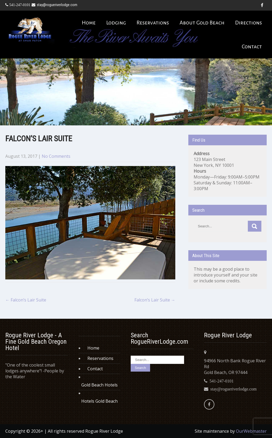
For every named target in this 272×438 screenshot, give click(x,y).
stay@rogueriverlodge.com (54, 5)
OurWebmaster (251, 431)
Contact (252, 46)
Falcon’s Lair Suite (25, 300)
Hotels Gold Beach (99, 401)
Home (89, 22)
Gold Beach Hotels (99, 385)
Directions (248, 22)
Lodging (116, 22)
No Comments (56, 156)
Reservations (153, 22)
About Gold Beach (202, 22)
